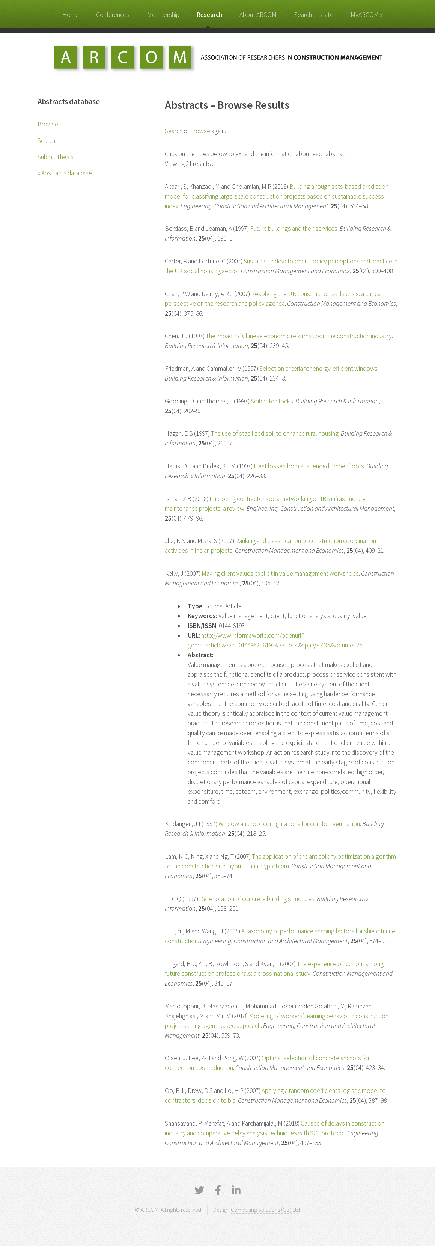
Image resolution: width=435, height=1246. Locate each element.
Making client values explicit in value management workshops (280, 573)
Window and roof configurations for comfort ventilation (289, 824)
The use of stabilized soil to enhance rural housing (275, 433)
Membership (163, 15)
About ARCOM (258, 15)
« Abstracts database (65, 173)
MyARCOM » (366, 15)
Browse (48, 124)
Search (46, 141)
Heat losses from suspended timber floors (309, 466)
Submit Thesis (56, 157)
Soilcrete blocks (272, 401)
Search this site (313, 15)
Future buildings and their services (293, 228)
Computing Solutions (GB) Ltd (265, 1209)
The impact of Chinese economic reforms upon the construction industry (299, 336)
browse (200, 131)
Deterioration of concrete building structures (257, 899)
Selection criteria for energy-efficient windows (318, 368)
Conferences (112, 15)
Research (209, 15)
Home (70, 15)
